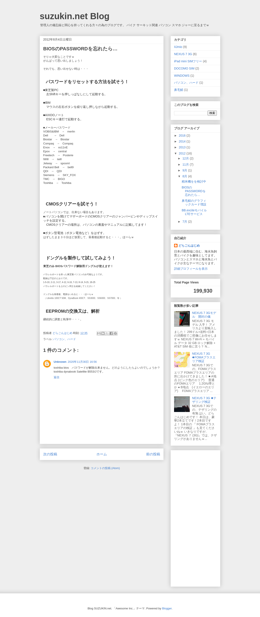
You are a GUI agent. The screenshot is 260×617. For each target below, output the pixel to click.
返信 (56, 377)
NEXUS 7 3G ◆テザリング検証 (204, 399)
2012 (182, 153)
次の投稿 (50, 454)
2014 (182, 141)
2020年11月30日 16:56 (82, 361)
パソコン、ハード (64, 339)
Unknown (60, 361)
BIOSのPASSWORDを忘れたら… (194, 191)
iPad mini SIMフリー (188, 61)
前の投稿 (153, 454)
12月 (186, 158)
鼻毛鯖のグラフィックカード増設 (194, 202)
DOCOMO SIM (184, 68)
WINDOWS (182, 75)
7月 (185, 221)
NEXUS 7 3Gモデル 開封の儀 (204, 314)
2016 (182, 135)
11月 (186, 164)
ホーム (101, 454)
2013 (182, 147)
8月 (185, 176)
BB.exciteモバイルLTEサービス (194, 212)
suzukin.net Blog (74, 16)
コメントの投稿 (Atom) (105, 468)
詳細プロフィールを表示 (191, 268)
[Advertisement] (191, 517)
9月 (185, 170)
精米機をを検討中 (194, 181)
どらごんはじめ (189, 245)
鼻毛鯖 (178, 90)
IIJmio (178, 47)
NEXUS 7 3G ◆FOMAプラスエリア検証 (204, 357)
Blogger (167, 608)
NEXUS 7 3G (183, 54)
